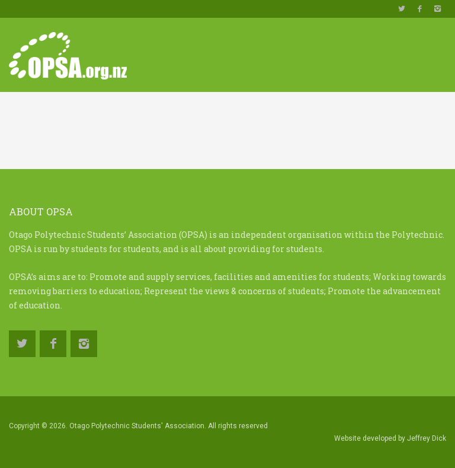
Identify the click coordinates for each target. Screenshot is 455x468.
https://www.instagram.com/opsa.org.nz (437, 9)
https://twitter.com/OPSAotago (402, 9)
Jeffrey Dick (426, 438)
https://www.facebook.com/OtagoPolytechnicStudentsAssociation (419, 9)
